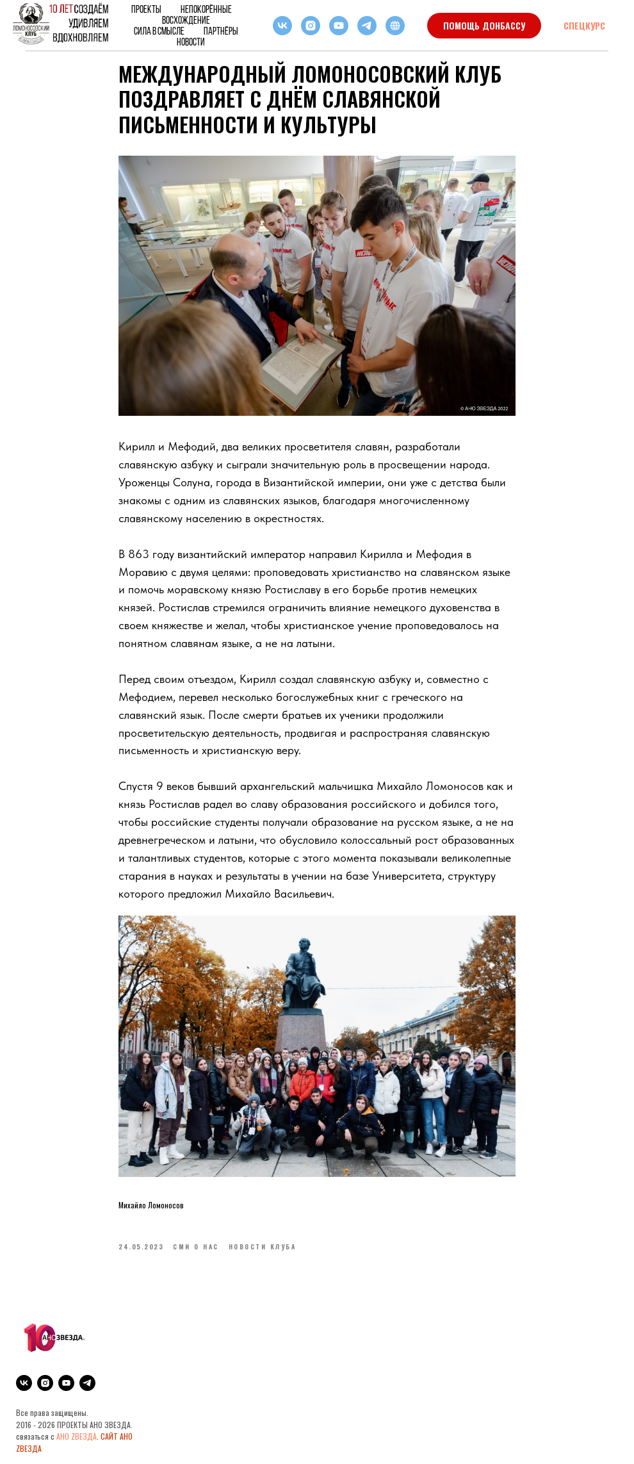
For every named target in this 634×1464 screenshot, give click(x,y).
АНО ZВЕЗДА (76, 1436)
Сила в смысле (159, 31)
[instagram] (310, 25)
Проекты (146, 9)
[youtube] (338, 25)
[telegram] (367, 25)
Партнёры (221, 31)
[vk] (282, 25)
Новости (191, 42)
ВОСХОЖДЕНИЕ (186, 20)
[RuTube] (395, 25)
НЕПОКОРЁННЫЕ (206, 9)
